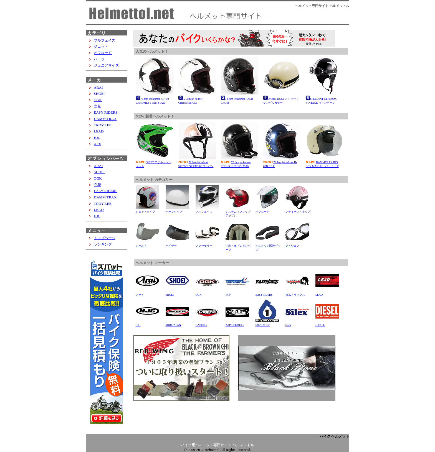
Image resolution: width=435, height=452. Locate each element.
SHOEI (99, 93)
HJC (97, 138)
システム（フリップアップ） (238, 211)
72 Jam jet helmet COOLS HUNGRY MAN (239, 162)
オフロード (103, 53)
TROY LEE (103, 125)
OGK (98, 100)
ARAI (98, 87)
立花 (97, 106)
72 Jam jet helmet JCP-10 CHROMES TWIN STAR (154, 98)
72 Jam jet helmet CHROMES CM (197, 98)
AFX (97, 144)
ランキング (103, 244)
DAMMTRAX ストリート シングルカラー (282, 98)
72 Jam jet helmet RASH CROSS (239, 98)
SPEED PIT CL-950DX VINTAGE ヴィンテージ (324, 98)
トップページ (104, 238)
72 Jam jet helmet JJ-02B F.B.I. (282, 162)
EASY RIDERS (105, 112)
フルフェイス (104, 40)
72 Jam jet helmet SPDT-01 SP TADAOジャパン (197, 162)
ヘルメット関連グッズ (268, 245)
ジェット (101, 46)
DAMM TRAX (105, 119)
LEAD (99, 131)
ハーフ (99, 59)
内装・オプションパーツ (238, 245)
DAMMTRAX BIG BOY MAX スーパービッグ (324, 162)
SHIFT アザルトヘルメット (154, 162)
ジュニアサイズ (106, 65)
